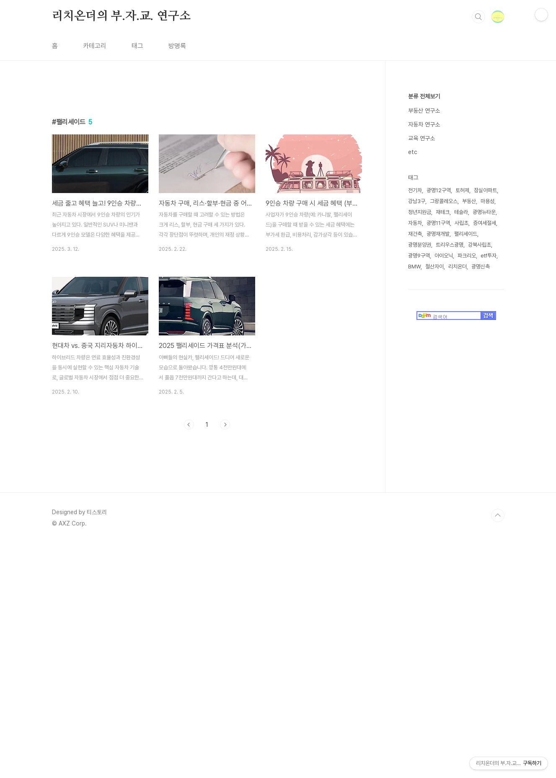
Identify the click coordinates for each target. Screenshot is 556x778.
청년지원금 (419, 212)
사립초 (461, 223)
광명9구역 (419, 255)
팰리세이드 (465, 234)
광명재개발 (438, 234)
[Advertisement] (207, 513)
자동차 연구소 (424, 124)
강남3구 (416, 201)
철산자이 (434, 266)
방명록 (177, 46)
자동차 (415, 223)
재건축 (415, 234)
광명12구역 (439, 190)
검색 (478, 16)
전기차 (415, 190)
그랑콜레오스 (444, 201)
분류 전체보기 (424, 96)
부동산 (469, 201)
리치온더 (457, 266)
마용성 (487, 201)
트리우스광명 (449, 245)
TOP (497, 632)
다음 (225, 425)
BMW (414, 266)
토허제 (462, 190)
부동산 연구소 (424, 110)
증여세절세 (484, 223)
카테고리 (94, 46)
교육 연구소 (421, 138)
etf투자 (489, 255)
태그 (137, 46)
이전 (189, 425)
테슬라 (461, 212)
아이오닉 (443, 255)
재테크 (443, 212)
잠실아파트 (485, 190)
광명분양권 (419, 245)
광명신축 (480, 266)
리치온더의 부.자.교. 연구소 (121, 16)
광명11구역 (438, 223)
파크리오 (467, 255)
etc (412, 152)
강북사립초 (479, 245)
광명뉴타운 (484, 212)
